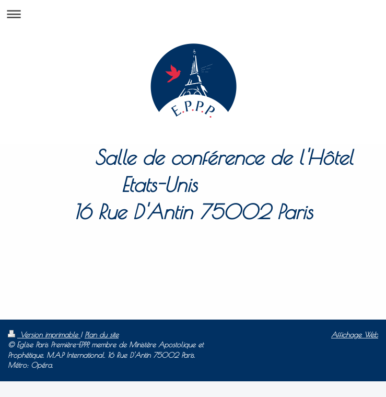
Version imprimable (44, 335)
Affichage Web (354, 335)
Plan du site (102, 335)
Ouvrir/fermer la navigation (193, 14)
